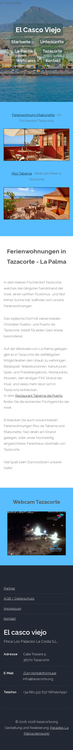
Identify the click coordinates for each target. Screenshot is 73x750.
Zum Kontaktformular (39, 673)
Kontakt (53, 60)
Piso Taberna (22, 173)
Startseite (20, 41)
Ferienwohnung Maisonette (33, 115)
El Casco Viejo (38, 30)
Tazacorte (52, 51)
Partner (9, 588)
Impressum (12, 609)
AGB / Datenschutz (19, 598)
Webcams (26, 60)
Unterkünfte (52, 41)
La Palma (24, 51)
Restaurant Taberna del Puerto (39, 396)
